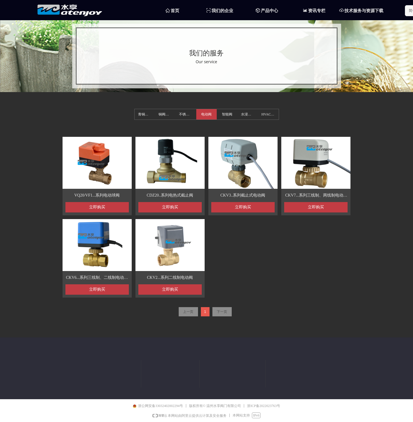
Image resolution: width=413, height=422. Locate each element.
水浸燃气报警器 (249, 114)
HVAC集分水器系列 (269, 114)
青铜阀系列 (146, 114)
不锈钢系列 (187, 114)
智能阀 (227, 114)
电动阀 (206, 114)
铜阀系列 (165, 114)
